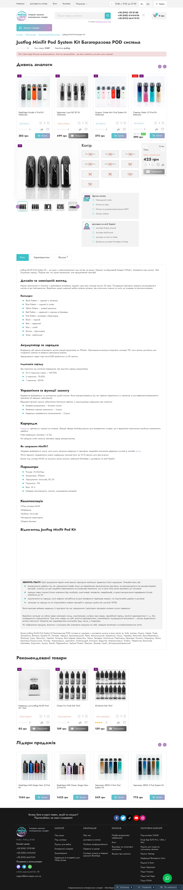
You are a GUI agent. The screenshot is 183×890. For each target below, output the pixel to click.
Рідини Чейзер (148, 853)
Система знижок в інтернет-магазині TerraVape (95, 854)
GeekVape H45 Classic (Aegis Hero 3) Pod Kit (72, 786)
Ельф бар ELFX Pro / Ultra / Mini (153, 841)
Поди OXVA (146, 880)
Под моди (59, 835)
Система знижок (132, 27)
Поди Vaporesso (148, 867)
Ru (142, 3)
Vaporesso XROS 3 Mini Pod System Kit (107, 786)
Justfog (67, 48)
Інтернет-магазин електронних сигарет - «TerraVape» (91, 887)
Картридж (24, 428)
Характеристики (42, 257)
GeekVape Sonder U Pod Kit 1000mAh (31, 113)
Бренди (149, 27)
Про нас (87, 835)
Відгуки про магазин (121, 853)
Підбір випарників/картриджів (121, 836)
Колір (87, 145)
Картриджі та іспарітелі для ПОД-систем (67, 859)
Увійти (160, 3)
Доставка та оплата (38, 3)
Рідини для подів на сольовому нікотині (150, 848)
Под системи (60, 839)
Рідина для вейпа (63, 844)
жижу (138, 451)
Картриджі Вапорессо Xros (153, 858)
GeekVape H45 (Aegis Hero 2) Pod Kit (34, 786)
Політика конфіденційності (95, 844)
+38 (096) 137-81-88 (128, 12)
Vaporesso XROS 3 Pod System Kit (148, 785)
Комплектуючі (61, 853)
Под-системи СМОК (150, 835)
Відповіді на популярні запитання (122, 848)
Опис (22, 257)
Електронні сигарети (64, 848)
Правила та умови (91, 848)
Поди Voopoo (147, 871)
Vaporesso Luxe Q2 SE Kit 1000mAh (68, 113)
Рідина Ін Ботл (147, 862)
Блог (55, 3)
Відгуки (63, 257)
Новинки (20, 3)
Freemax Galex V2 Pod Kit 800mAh (145, 113)
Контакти (66, 3)
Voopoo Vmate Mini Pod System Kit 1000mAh (110, 113)
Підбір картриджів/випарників (94, 27)
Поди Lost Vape (148, 876)
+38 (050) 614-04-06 (128, 15)
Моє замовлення (65, 27)
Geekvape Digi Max (103, 21)
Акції (117, 27)
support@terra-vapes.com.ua (28, 876)
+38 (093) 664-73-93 (128, 18)
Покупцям (81, 3)
